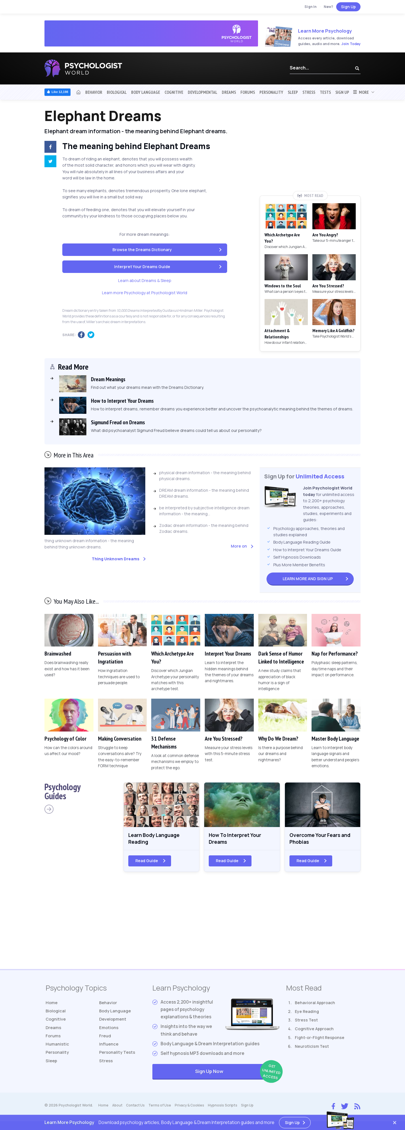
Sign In (310, 6)
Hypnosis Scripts (226, 1107)
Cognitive (174, 92)
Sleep (293, 92)
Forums (247, 92)
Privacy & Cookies (193, 1107)
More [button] (361, 92)
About (117, 1107)
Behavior (93, 92)
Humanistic (58, 1048)
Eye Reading (307, 1013)
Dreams (229, 92)
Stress (308, 92)
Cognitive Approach (314, 1030)
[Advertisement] (310, 149)
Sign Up (348, 6)
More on (239, 546)
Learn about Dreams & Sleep (144, 280)
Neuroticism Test (312, 1048)
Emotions (109, 1031)
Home (52, 1005)
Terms (162, 1107)
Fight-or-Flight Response (319, 1039)
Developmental (202, 92)
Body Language (145, 92)
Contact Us (137, 1107)
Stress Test (306, 1022)
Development (113, 1022)
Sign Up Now (237, 1074)
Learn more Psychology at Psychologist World (144, 292)
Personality (271, 92)
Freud (105, 1039)
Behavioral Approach (315, 1004)
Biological (117, 92)
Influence (109, 1048)
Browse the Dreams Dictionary (142, 249)
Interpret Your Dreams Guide (142, 266)
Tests (325, 92)
